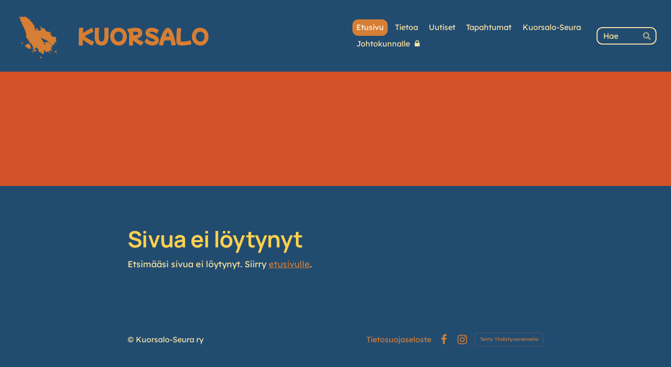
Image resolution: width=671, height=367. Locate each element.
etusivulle (289, 264)
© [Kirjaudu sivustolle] (132, 339)
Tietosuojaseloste (398, 339)
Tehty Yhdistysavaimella (509, 339)
